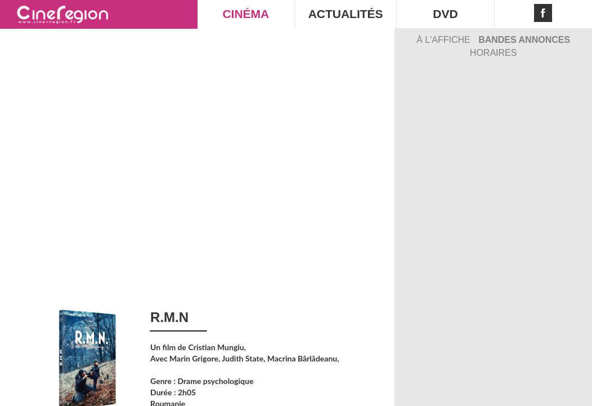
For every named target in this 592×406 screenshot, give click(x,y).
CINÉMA (245, 13)
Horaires (493, 53)
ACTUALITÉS (345, 13)
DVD (445, 13)
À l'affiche (444, 40)
